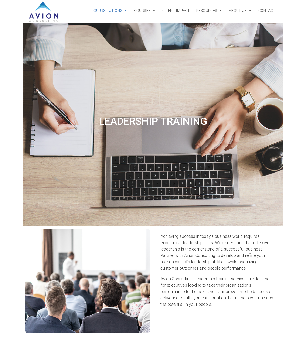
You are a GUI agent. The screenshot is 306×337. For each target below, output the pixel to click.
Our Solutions (111, 10)
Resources (209, 10)
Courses (145, 10)
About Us (240, 10)
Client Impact (176, 10)
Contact (266, 10)
